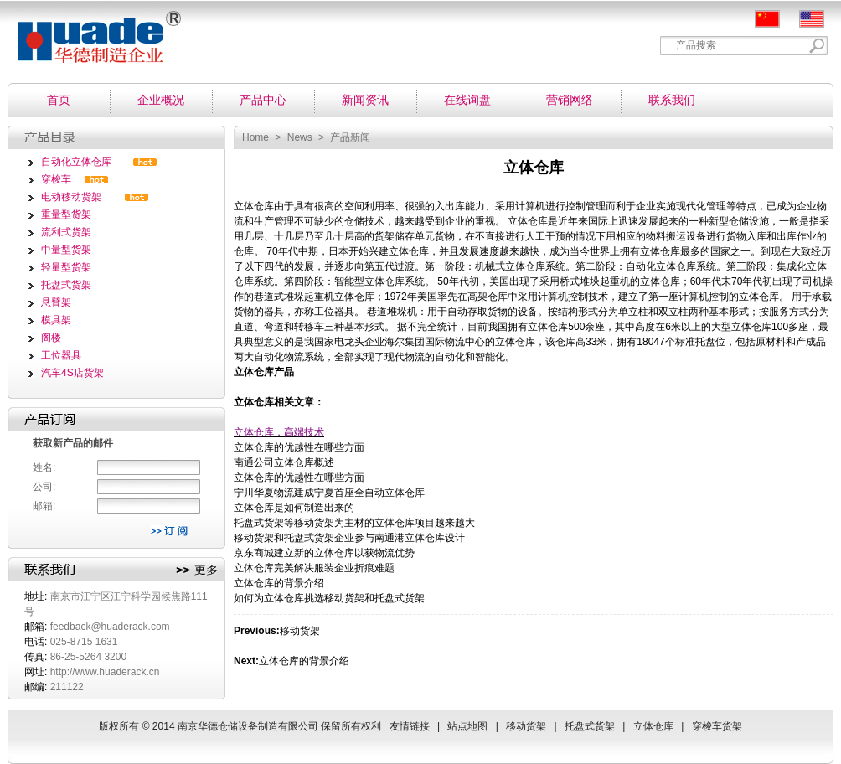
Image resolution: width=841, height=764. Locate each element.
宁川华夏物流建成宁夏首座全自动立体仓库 (329, 492)
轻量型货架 (66, 267)
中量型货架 (66, 250)
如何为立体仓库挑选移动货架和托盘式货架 (329, 598)
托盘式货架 (66, 285)
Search (817, 45)
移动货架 (300, 631)
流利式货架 (66, 232)
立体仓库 (254, 206)
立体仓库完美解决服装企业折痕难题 (314, 568)
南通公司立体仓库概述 (284, 462)
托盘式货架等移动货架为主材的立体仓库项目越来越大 (354, 523)
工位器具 (61, 355)
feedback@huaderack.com (110, 626)
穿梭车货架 (717, 726)
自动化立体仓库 (76, 162)
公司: (44, 487)
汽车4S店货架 (72, 373)
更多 (196, 570)
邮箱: (44, 506)
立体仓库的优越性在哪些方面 (299, 447)
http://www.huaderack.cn (105, 672)
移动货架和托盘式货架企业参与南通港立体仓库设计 (349, 538)
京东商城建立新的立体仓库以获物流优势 (324, 553)
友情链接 (410, 726)
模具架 (56, 320)
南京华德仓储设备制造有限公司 (92, 31)
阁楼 (51, 337)
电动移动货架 (71, 197)
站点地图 (467, 726)
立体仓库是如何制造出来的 (294, 508)
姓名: (44, 467)
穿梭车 (56, 179)
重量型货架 (66, 214)
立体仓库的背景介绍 (279, 583)
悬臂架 (56, 302)
